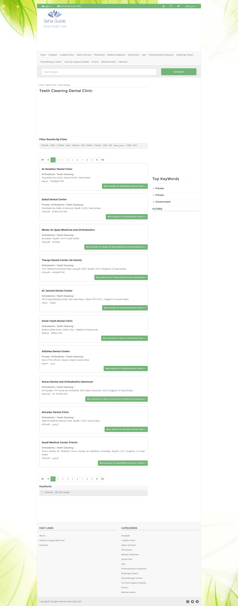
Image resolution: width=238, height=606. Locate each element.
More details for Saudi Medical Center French (123, 463)
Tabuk (105, 145)
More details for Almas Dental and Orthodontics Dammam (116, 398)
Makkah (89, 145)
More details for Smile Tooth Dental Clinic (124, 338)
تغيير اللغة (191, 6)
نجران (52, 363)
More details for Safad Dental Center (127, 216)
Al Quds (56, 241)
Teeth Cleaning (64, 85)
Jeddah (52, 145)
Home (43, 54)
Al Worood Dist (59, 211)
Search (179, 71)
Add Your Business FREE (69, 6)
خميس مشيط (119, 145)
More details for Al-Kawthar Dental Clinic (125, 186)
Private (45, 204)
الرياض (55, 423)
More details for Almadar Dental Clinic (126, 429)
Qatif (83, 145)
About (42, 535)
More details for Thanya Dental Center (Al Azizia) (121, 277)
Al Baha (129, 145)
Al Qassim (98, 145)
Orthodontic (48, 174)
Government (163, 201)
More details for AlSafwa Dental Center (125, 368)
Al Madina (60, 145)
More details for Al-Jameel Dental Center (125, 307)
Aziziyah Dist (58, 272)
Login (46, 6)
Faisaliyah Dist (57, 180)
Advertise (123, 61)
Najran (68, 145)
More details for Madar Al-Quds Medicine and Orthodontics (116, 246)
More (135, 145)
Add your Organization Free (52, 540)
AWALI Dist (56, 332)
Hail (110, 145)
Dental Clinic (51, 85)
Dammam (75, 145)
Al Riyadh (44, 145)
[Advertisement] (136, 29)
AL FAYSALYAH (60, 393)
